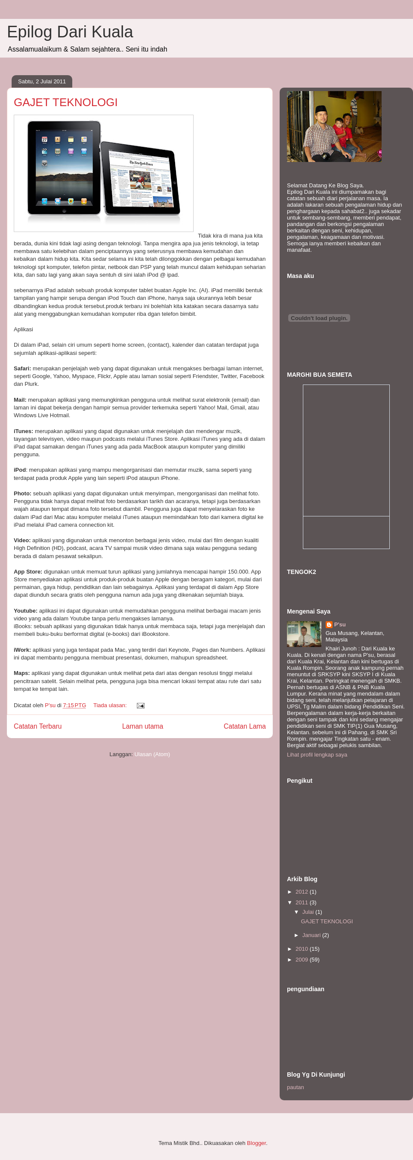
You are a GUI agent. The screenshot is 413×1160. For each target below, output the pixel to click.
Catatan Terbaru (38, 726)
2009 (303, 959)
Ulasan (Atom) (152, 754)
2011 (303, 902)
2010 (303, 949)
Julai (308, 912)
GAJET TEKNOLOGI (66, 102)
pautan (295, 1087)
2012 (303, 891)
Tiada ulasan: (110, 705)
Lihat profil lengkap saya (317, 754)
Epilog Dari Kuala (70, 32)
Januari (312, 935)
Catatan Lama (245, 726)
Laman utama (142, 726)
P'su (340, 624)
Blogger (256, 1143)
